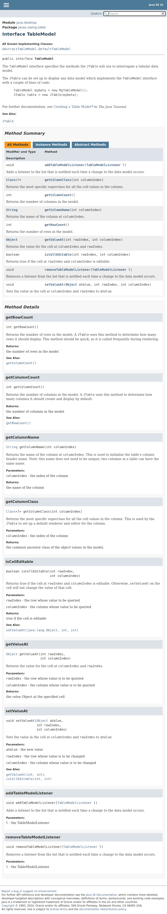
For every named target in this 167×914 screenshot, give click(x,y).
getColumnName (57, 210)
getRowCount (55, 225)
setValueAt (54, 284)
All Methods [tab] (17, 144)
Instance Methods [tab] (51, 144)
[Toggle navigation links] (6, 5)
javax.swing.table (32, 27)
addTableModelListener (65, 165)
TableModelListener (103, 165)
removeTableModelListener (67, 269)
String (12, 210)
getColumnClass (58, 180)
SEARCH (96, 13)
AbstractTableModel (19, 49)
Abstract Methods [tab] (90, 144)
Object (12, 239)
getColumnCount (58, 195)
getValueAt (54, 239)
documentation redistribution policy (102, 909)
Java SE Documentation (101, 894)
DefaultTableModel (55, 49)
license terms (58, 909)
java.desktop (26, 22)
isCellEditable (58, 254)
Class (11, 180)
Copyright (8, 905)
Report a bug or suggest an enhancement (29, 891)
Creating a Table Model (72, 107)
